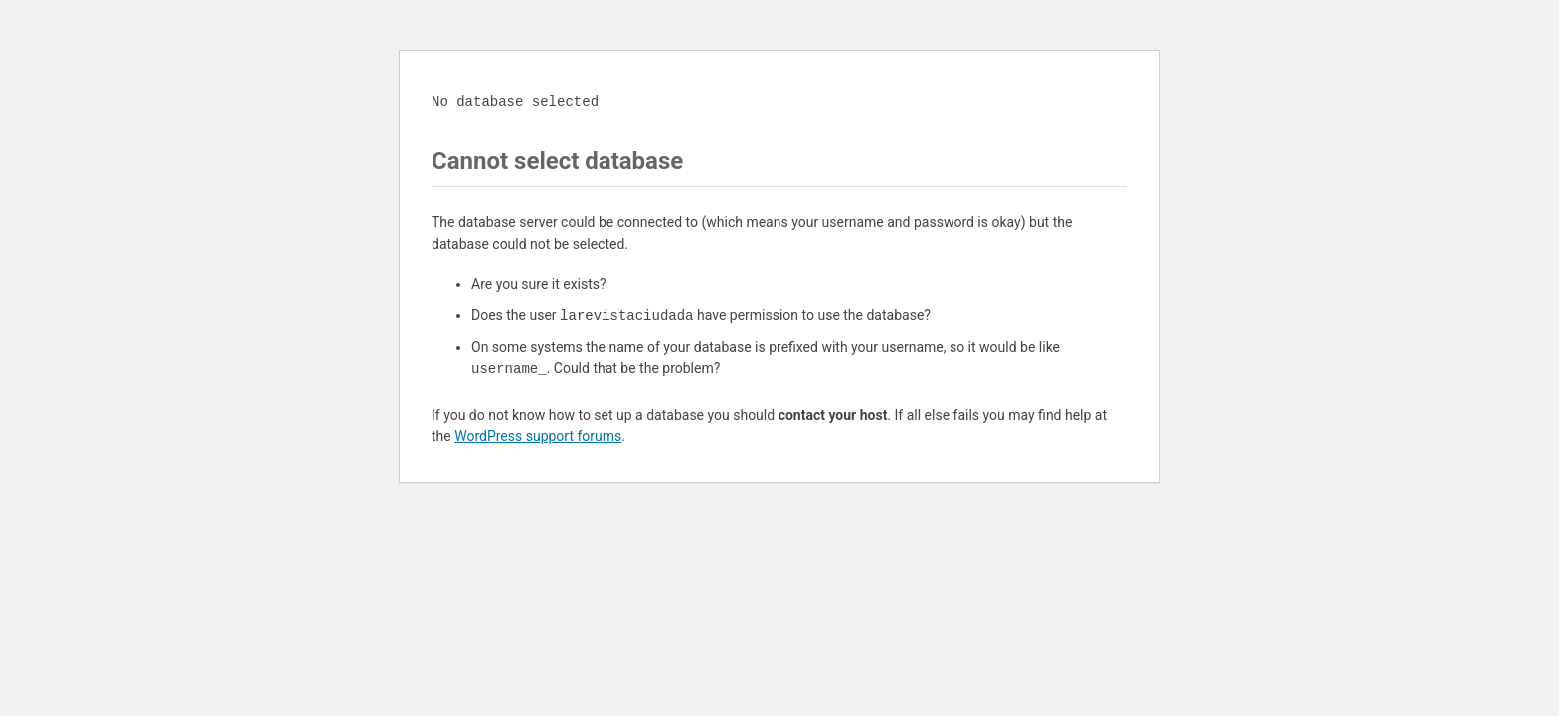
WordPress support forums (537, 436)
